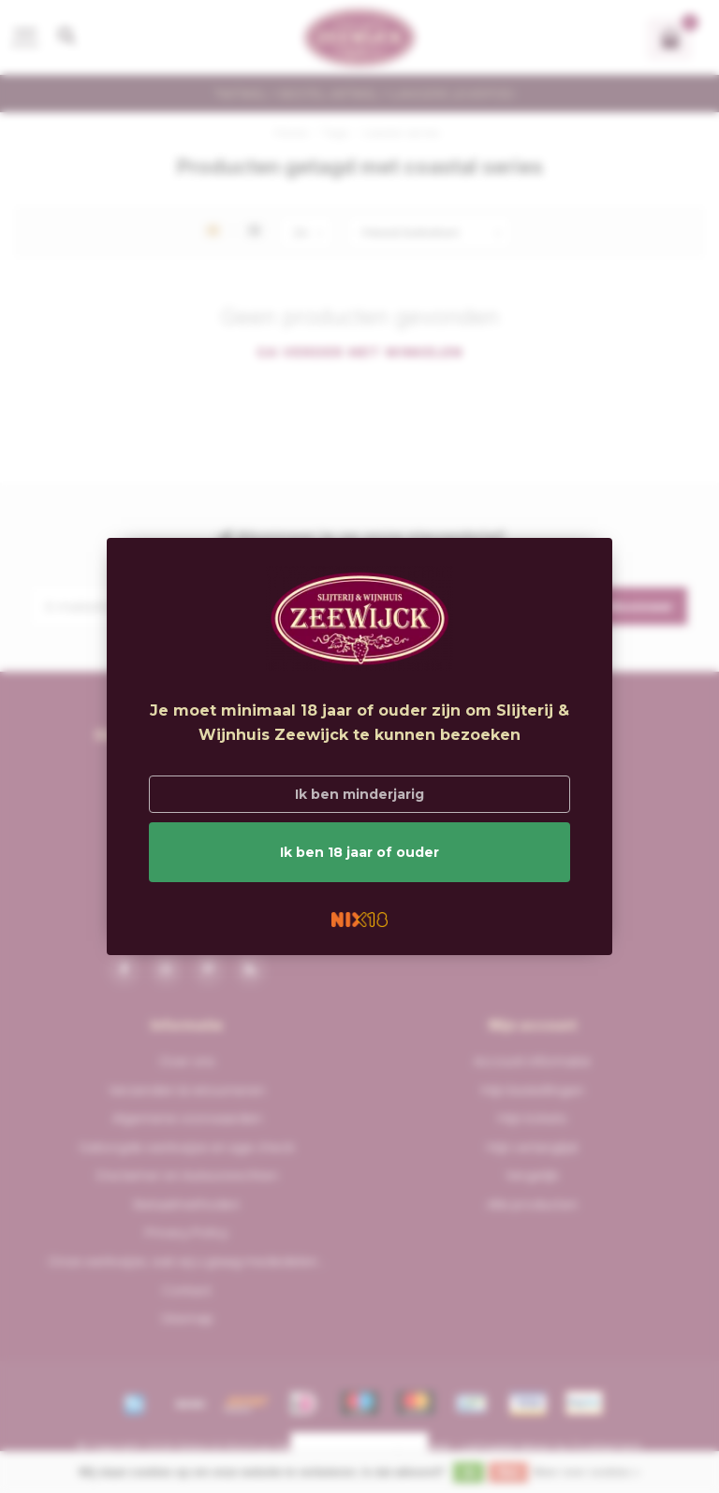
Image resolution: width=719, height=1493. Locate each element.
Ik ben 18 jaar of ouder (359, 852)
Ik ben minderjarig (359, 794)
